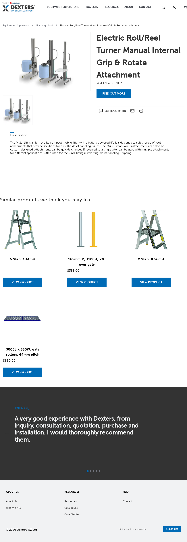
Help (126, 491)
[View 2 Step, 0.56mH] (151, 282)
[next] (180, 434)
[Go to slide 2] (90, 471)
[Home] (18, 7)
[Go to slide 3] (93, 471)
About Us (12, 491)
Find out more (113, 93)
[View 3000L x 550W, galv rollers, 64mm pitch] (22, 372)
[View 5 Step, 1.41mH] (22, 282)
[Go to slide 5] (99, 471)
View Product (23, 282)
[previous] (7, 434)
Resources (71, 491)
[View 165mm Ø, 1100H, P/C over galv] (87, 282)
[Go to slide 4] (96, 471)
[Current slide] (88, 471)
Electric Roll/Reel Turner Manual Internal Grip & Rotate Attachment (99, 25)
